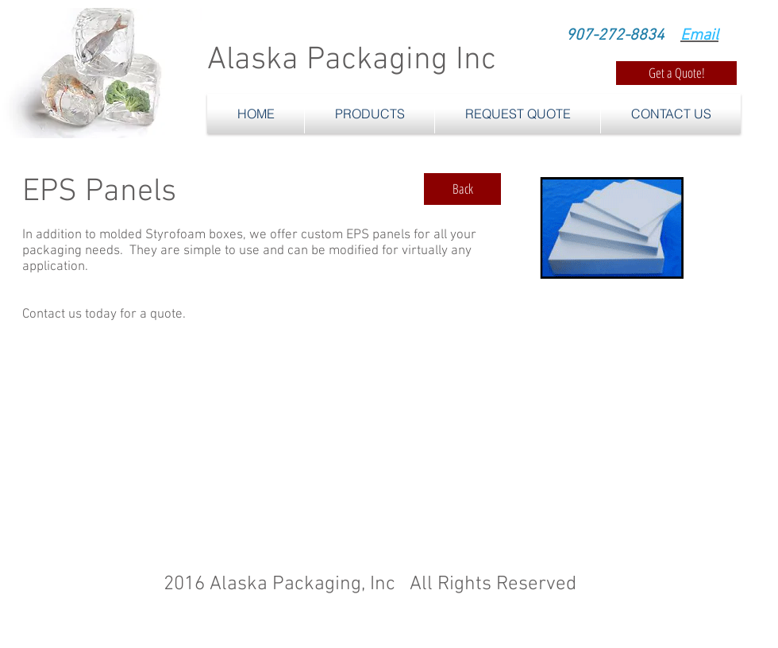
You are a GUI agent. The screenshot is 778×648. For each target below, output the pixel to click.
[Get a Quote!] (676, 73)
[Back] (462, 189)
